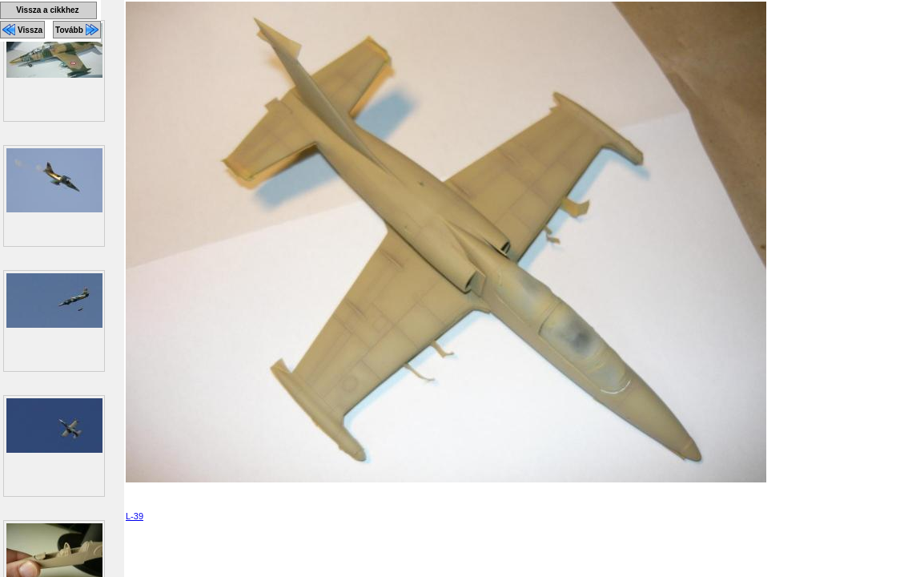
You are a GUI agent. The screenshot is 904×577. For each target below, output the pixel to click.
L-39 (134, 516)
